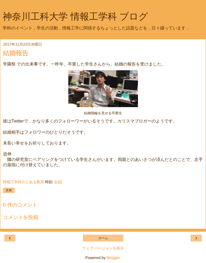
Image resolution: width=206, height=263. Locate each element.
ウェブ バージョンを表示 (103, 248)
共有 (9, 190)
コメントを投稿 (20, 217)
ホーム (103, 238)
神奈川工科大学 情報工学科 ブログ (75, 16)
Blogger (113, 258)
